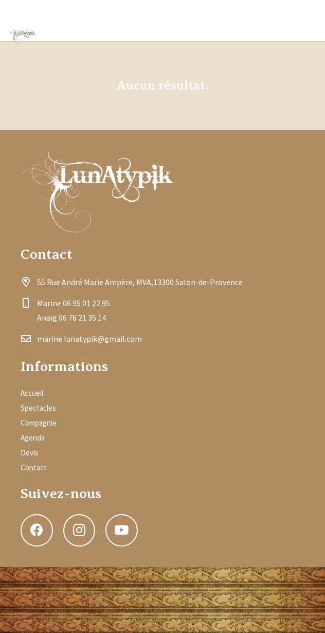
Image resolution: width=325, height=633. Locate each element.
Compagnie (39, 423)
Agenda (33, 438)
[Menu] (201, 20)
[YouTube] (301, 20)
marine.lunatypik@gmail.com (89, 338)
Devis (30, 453)
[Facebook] (239, 20)
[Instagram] (270, 20)
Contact (34, 467)
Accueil (32, 393)
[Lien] (22, 36)
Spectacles (38, 408)
